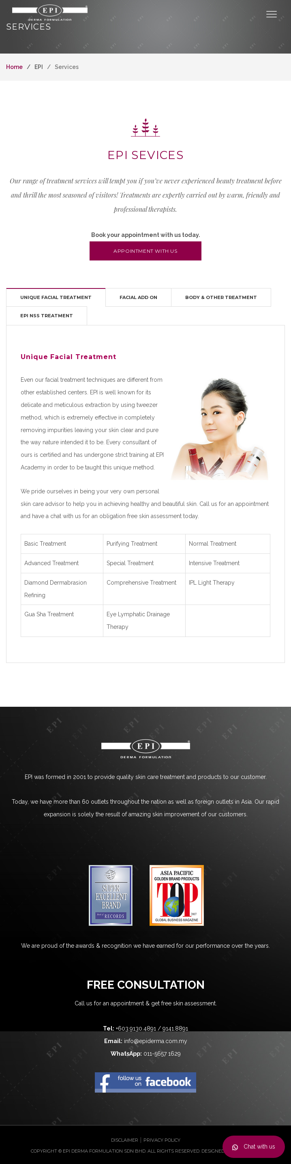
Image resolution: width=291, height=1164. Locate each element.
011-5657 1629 (162, 1053)
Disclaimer (124, 1140)
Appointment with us (145, 251)
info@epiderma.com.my (155, 1041)
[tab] (56, 297)
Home (14, 67)
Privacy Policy (161, 1140)
